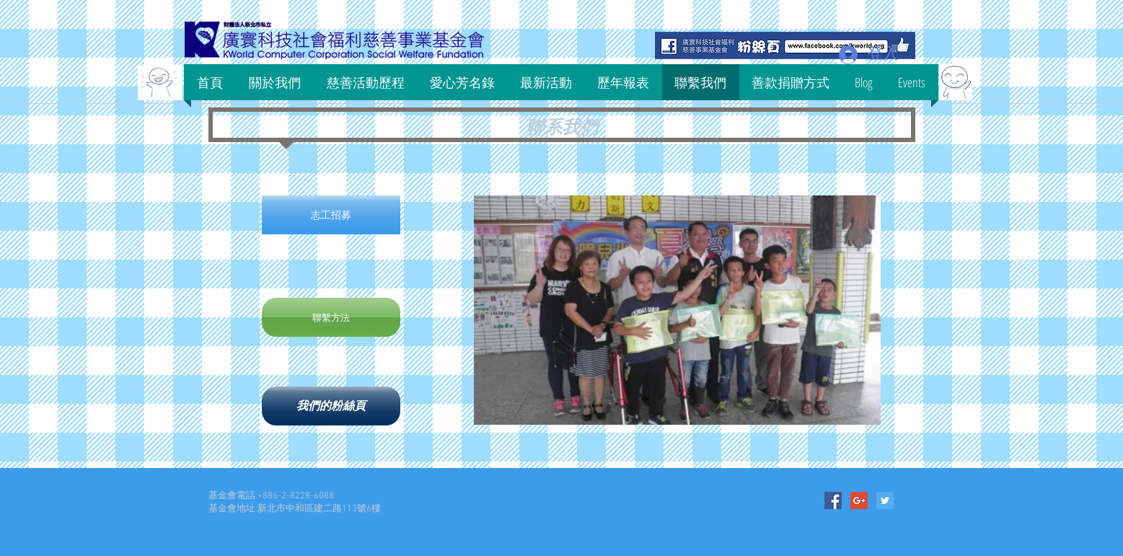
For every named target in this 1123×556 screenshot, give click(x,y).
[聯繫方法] (331, 317)
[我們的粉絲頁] (331, 406)
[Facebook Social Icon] (833, 500)
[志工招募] (331, 214)
